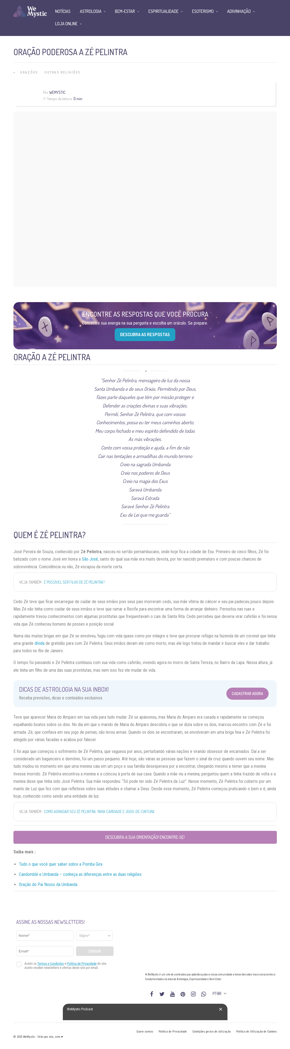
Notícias (63, 11)
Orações (29, 72)
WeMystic (57, 92)
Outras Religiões (62, 72)
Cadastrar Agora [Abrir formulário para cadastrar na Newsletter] (247, 693)
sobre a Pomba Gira (84, 864)
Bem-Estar (125, 11)
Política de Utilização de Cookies (256, 1031)
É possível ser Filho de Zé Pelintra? (74, 582)
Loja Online (66, 23)
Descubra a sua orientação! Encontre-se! (145, 837)
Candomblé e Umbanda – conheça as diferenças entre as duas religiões (80, 874)
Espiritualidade (163, 11)
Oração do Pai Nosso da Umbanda (48, 884)
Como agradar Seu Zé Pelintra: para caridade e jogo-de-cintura (99, 811)
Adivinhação (239, 11)
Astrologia (91, 11)
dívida (39, 643)
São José (90, 559)
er (65, 864)
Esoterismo (203, 11)
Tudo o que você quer (38, 864)
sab (60, 864)
